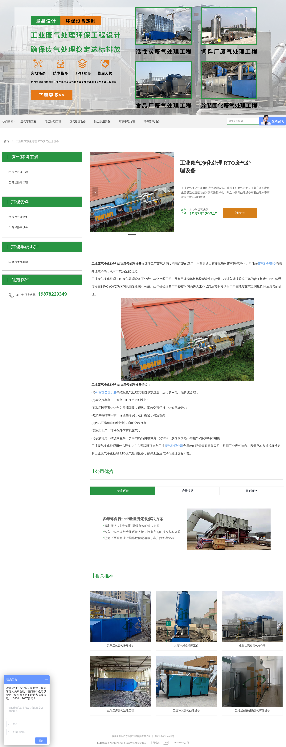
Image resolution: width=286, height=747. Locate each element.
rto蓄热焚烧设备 (106, 392)
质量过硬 (187, 490)
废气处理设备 (267, 263)
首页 (6, 141)
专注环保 (123, 490)
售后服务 (252, 490)
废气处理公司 (174, 445)
